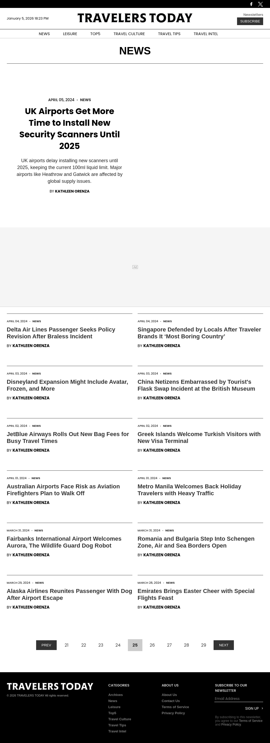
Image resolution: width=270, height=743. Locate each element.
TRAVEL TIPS (169, 33)
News (85, 99)
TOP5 (95, 33)
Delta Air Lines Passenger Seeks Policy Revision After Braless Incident (61, 333)
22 (83, 645)
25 (135, 645)
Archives (115, 695)
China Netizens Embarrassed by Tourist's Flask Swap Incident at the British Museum (196, 385)
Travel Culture (119, 719)
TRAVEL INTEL (206, 33)
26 (152, 645)
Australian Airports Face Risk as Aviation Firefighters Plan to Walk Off (63, 490)
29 (203, 645)
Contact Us (171, 701)
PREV (46, 645)
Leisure (114, 707)
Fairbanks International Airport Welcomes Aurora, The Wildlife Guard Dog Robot (64, 542)
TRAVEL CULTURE (129, 33)
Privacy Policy (173, 713)
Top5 (112, 713)
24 (117, 645)
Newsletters (253, 14)
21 (66, 645)
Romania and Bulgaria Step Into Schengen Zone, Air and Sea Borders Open (196, 542)
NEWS (44, 33)
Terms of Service (175, 707)
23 (100, 645)
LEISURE (70, 33)
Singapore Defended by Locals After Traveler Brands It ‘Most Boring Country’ (199, 333)
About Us (169, 695)
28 (186, 645)
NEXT (224, 645)
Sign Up (252, 708)
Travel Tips (117, 725)
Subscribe (250, 21)
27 (169, 645)
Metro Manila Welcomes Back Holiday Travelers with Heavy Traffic (189, 490)
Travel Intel (117, 731)
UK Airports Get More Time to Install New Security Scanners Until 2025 (69, 128)
